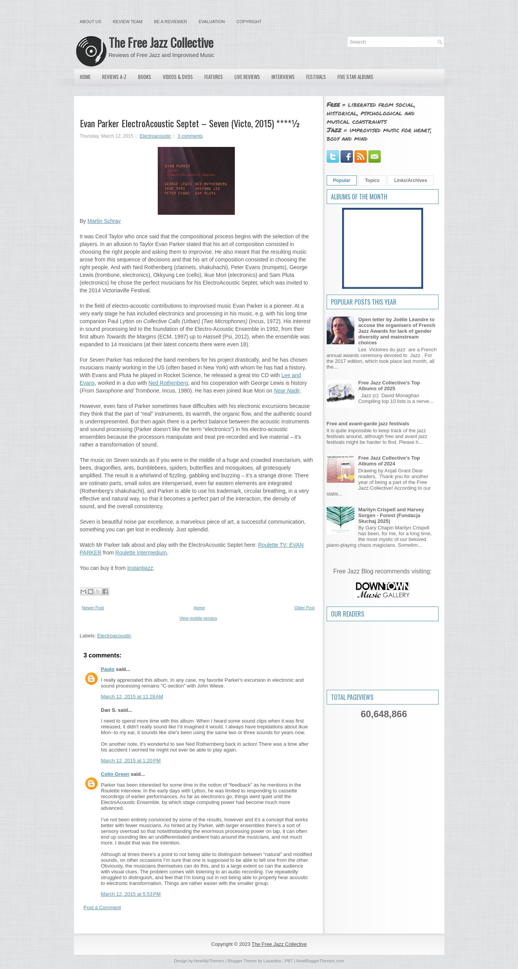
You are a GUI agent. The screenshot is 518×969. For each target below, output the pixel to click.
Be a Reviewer (170, 21)
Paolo (108, 669)
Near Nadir (287, 391)
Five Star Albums (355, 77)
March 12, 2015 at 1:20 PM (131, 760)
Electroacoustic (155, 136)
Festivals (316, 77)
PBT (289, 961)
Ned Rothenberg (168, 383)
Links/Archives (410, 180)
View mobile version (198, 618)
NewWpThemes (209, 961)
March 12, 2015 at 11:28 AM (132, 696)
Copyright (249, 21)
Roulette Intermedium (141, 552)
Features (213, 77)
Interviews (283, 77)
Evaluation (212, 21)
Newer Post (93, 607)
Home (85, 77)
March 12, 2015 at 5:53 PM (131, 894)
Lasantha (272, 961)
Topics (372, 180)
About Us (90, 21)
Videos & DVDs (178, 77)
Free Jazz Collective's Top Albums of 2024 (389, 461)
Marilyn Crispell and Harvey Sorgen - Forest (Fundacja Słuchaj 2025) (391, 515)
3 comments (189, 136)
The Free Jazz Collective (161, 42)
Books (144, 77)
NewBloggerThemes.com (320, 961)
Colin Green (115, 774)
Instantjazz (140, 568)
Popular (342, 180)
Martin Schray (104, 221)
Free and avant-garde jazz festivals (368, 423)
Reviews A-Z (114, 77)
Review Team (128, 21)
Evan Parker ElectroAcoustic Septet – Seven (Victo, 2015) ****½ (190, 123)
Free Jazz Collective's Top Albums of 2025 (389, 385)
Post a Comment (102, 907)
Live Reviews (247, 77)
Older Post (305, 607)
